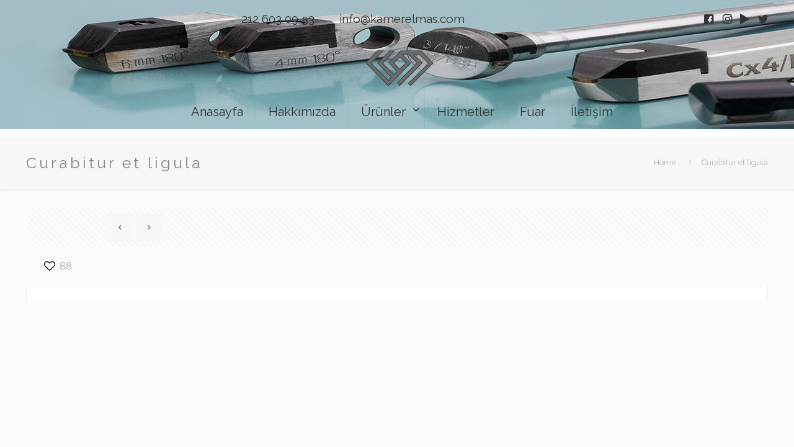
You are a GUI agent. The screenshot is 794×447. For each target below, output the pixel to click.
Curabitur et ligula (735, 162)
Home (665, 162)
